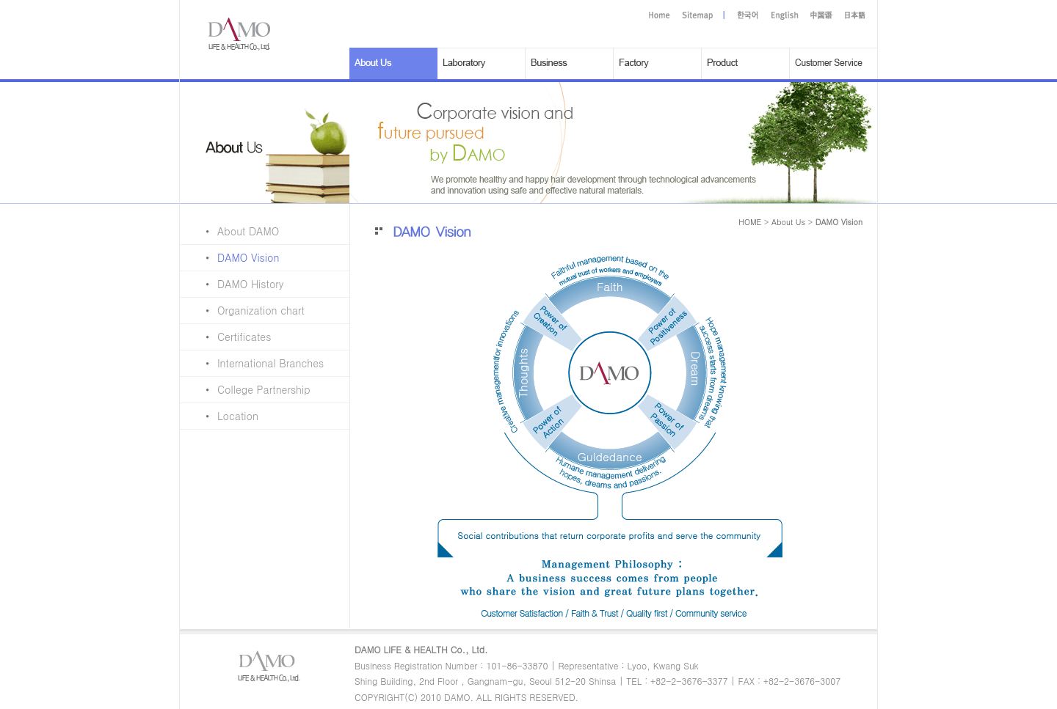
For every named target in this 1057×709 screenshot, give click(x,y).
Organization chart (242, 310)
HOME (749, 221)
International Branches (252, 363)
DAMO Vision (229, 257)
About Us (788, 221)
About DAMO (229, 231)
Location (219, 415)
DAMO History (232, 283)
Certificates (225, 336)
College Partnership (245, 389)
